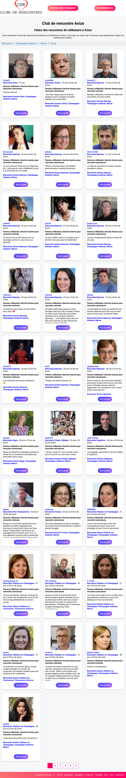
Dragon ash (92, 223)
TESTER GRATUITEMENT (63, 8)
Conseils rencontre (43, 775)
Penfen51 (91, 80)
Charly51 (7, 366)
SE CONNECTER (104, 8)
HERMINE (91, 509)
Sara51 (48, 223)
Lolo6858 (49, 80)
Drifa (47, 366)
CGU (112, 775)
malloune (49, 509)
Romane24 (8, 152)
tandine (6, 438)
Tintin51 (6, 80)
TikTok (60, 775)
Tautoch (48, 652)
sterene (48, 295)
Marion (90, 295)
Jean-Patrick (92, 438)
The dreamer (50, 581)
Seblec (6, 509)
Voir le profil (21, 113)
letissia (48, 152)
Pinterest (89, 775)
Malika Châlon (93, 652)
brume (6, 652)
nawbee (6, 223)
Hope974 (49, 438)
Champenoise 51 (10, 581)
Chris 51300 (92, 152)
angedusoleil (92, 366)
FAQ (106, 775)
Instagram (79, 775)
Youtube (98, 775)
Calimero (7, 295)
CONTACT (119, 775)
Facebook (68, 775)
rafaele (6, 724)
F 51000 (90, 581)
